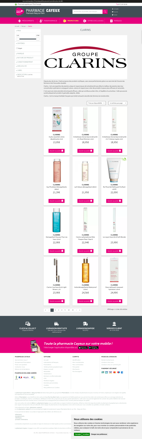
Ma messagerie (77, 372)
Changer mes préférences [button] (99, 434)
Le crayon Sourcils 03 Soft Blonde (114, 237)
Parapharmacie (48, 21)
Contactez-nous (20, 367)
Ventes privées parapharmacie (53, 367)
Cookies (46, 386)
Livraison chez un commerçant (111, 365)
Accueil (17, 26)
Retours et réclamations (22, 370)
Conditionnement (25, 62)
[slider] (17, 39)
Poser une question (21, 365)
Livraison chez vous (107, 363)
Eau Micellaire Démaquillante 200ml (57, 188)
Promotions (70, 21)
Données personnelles (51, 383)
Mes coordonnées (78, 363)
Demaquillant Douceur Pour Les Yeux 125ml (56, 238)
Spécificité (22, 66)
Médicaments (26, 21)
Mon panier (75, 367)
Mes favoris (75, 370)
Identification (76, 360)
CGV (45, 379)
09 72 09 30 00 (114, 326)
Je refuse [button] (86, 434)
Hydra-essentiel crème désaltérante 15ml (56, 138)
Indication (25, 75)
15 (73, 310)
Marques (116, 21)
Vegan (19, 48)
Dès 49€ (57, 327)
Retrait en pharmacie (107, 360)
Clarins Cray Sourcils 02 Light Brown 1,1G (56, 288)
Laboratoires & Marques (51, 363)
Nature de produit (25, 58)
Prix (19, 31)
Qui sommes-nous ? (21, 360)
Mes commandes (77, 365)
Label (19, 70)
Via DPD (85, 326)
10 (69, 310)
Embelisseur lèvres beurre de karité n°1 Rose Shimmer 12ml (85, 138)
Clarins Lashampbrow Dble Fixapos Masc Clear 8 (85, 238)
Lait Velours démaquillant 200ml (85, 187)
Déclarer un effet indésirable (52, 376)
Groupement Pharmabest (23, 363)
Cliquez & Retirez (28, 326)
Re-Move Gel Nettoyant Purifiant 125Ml (114, 188)
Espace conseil (48, 370)
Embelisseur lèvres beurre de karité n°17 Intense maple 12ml (114, 138)
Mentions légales (49, 381)
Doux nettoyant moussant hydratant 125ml (114, 288)
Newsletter (47, 372)
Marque (23, 26)
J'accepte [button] (78, 434)
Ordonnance (48, 374)
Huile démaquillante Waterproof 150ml (85, 288)
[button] (96, 103)
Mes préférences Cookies (52, 388)
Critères (21, 43)
